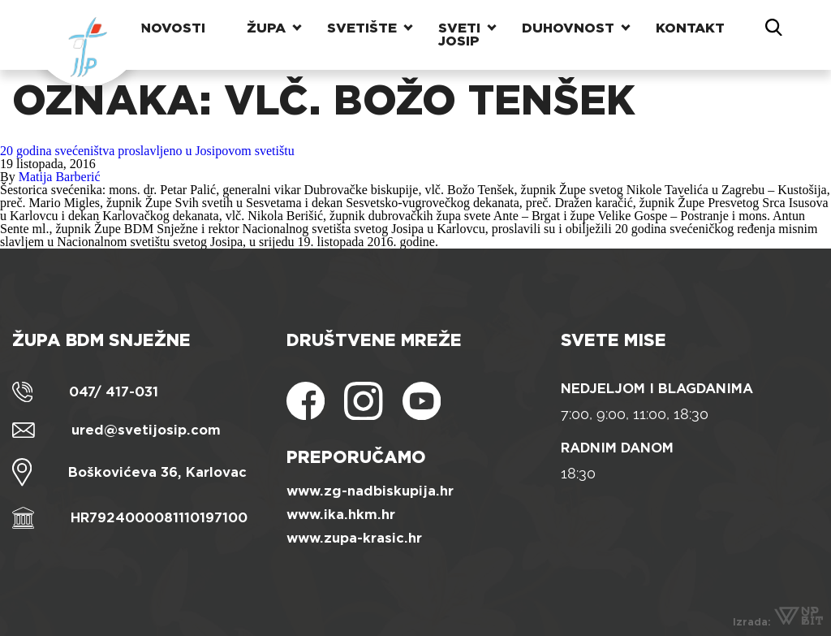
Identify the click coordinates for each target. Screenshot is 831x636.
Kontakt (690, 28)
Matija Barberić (60, 177)
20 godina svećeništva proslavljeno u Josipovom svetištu (147, 151)
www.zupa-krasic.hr (354, 538)
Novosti (172, 28)
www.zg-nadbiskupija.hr (370, 491)
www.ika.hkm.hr (340, 514)
